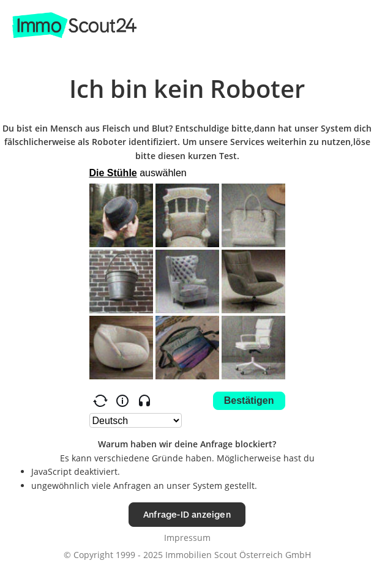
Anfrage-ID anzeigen (187, 514)
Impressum (187, 537)
